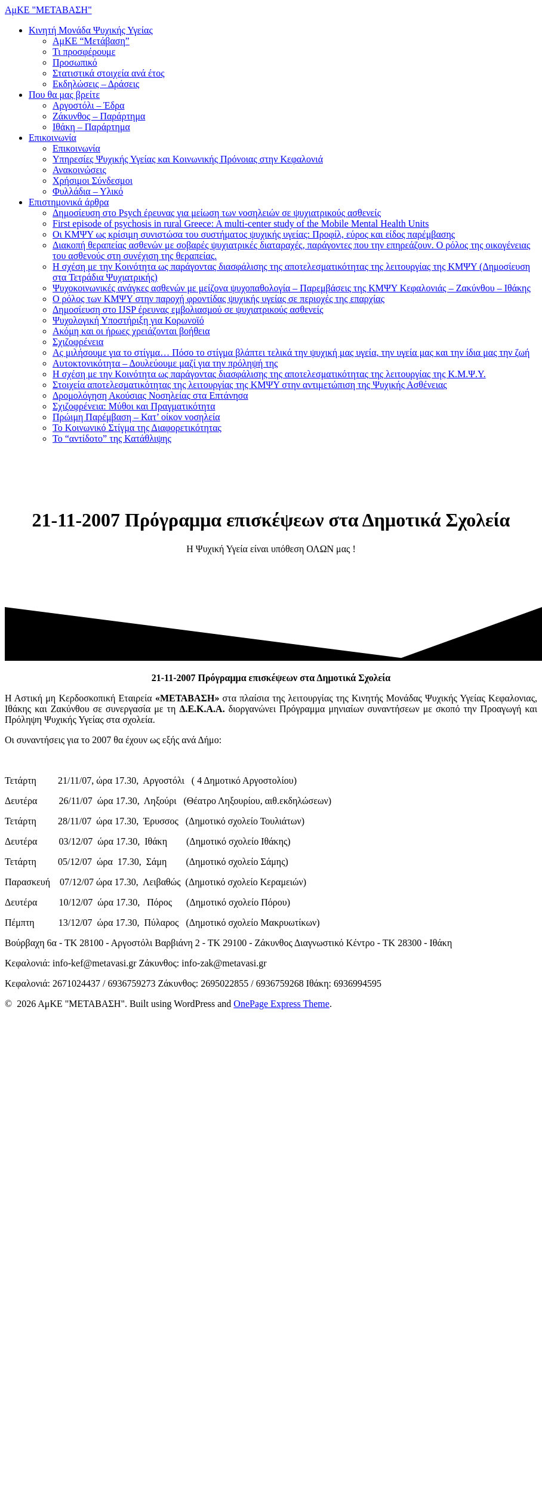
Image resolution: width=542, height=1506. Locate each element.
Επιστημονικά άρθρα (69, 202)
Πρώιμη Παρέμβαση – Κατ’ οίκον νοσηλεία (136, 417)
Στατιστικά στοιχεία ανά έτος (109, 73)
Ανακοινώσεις (79, 170)
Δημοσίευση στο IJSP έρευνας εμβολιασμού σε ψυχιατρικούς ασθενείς (188, 309)
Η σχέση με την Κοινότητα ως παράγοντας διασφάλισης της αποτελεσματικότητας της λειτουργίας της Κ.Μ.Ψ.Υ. (269, 374)
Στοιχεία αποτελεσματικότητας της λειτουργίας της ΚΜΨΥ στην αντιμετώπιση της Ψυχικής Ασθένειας (250, 385)
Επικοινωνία (52, 138)
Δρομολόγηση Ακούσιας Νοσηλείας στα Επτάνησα (150, 395)
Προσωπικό (75, 62)
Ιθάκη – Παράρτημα (91, 127)
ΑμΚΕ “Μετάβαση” (91, 41)
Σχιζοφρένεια (78, 342)
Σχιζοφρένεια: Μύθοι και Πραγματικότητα (134, 406)
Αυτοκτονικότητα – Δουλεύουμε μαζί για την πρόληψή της (165, 363)
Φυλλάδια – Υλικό (88, 191)
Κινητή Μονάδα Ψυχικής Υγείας (91, 30)
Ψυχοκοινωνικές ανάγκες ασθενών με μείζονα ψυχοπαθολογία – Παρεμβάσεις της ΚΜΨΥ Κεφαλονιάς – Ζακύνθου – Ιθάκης (292, 288)
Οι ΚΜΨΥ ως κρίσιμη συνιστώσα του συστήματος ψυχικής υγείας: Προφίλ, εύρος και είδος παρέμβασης (254, 234)
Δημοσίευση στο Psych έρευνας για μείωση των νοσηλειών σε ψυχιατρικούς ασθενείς (217, 213)
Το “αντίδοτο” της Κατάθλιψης (112, 438)
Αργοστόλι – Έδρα (89, 105)
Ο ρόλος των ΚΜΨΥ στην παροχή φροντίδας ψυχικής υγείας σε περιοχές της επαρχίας (218, 299)
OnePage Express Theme (281, 1004)
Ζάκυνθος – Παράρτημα (99, 116)
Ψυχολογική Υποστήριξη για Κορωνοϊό (128, 320)
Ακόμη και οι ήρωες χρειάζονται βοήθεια (131, 331)
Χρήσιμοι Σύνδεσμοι (93, 180)
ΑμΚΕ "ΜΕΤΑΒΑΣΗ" (48, 10)
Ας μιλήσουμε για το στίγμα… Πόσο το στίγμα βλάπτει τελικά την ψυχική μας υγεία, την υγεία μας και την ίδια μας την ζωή (291, 352)
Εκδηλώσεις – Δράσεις (96, 84)
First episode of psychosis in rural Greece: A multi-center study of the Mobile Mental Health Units (241, 223)
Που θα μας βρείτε (64, 95)
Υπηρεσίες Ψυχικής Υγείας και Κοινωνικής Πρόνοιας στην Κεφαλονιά (188, 159)
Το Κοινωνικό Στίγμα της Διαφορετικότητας (137, 428)
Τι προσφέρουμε (84, 52)
